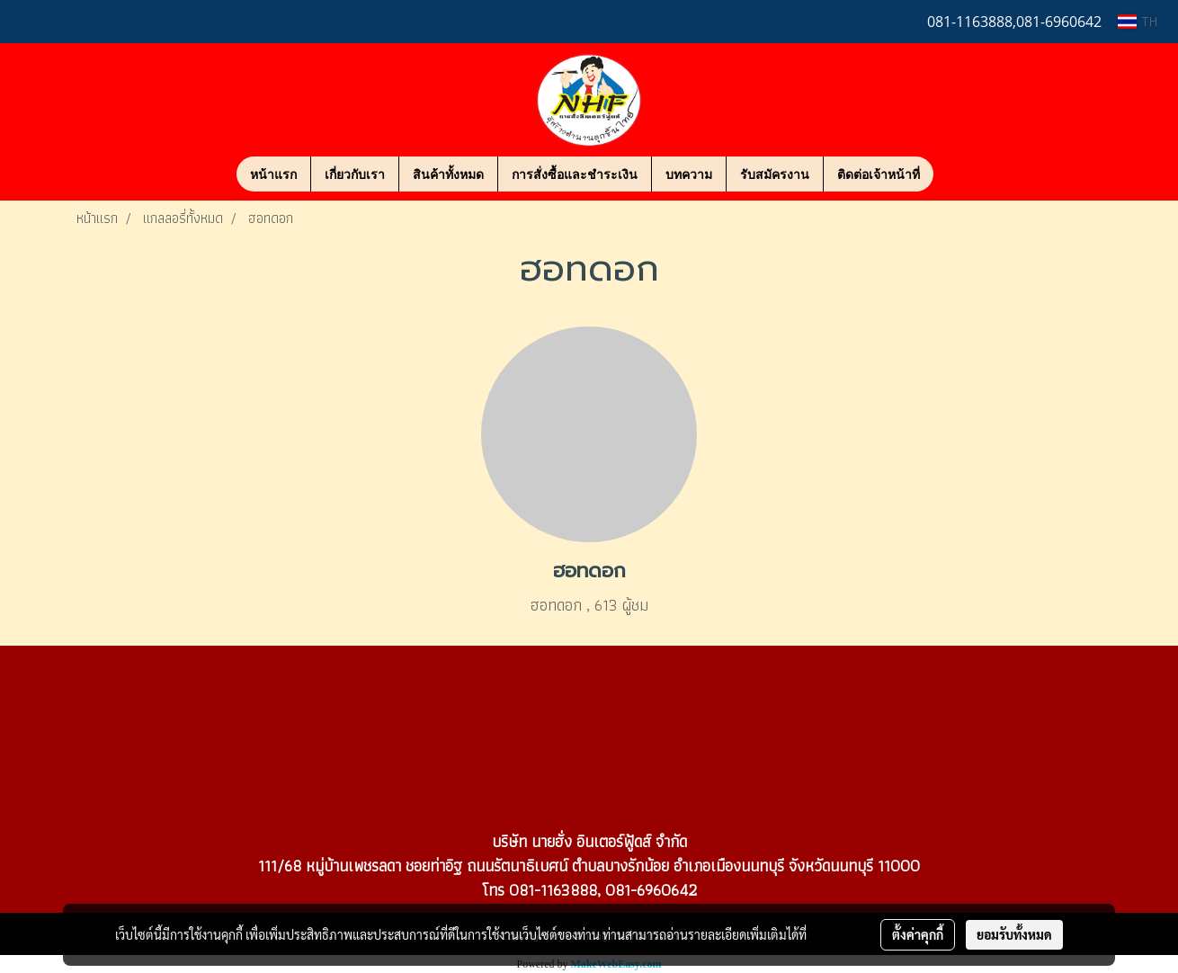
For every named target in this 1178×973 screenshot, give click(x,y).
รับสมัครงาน (774, 174)
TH (1137, 21)
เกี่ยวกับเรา (355, 174)
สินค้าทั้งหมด (448, 174)
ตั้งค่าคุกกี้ (917, 934)
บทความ (688, 174)
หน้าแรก (273, 174)
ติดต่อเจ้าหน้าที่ (878, 174)
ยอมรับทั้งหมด (1014, 934)
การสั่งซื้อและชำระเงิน (575, 174)
